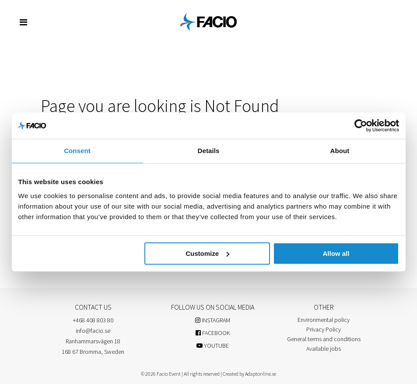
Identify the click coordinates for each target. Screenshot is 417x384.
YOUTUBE (212, 345)
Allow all (336, 253)
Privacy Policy (323, 329)
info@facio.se (93, 331)
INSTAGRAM (212, 320)
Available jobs (323, 349)
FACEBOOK (213, 333)
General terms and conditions (324, 339)
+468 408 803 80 (93, 320)
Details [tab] (209, 150)
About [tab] (340, 150)
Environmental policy (324, 320)
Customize (207, 253)
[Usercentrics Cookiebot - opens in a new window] (360, 125)
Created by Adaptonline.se (249, 373)
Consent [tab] (77, 150)
